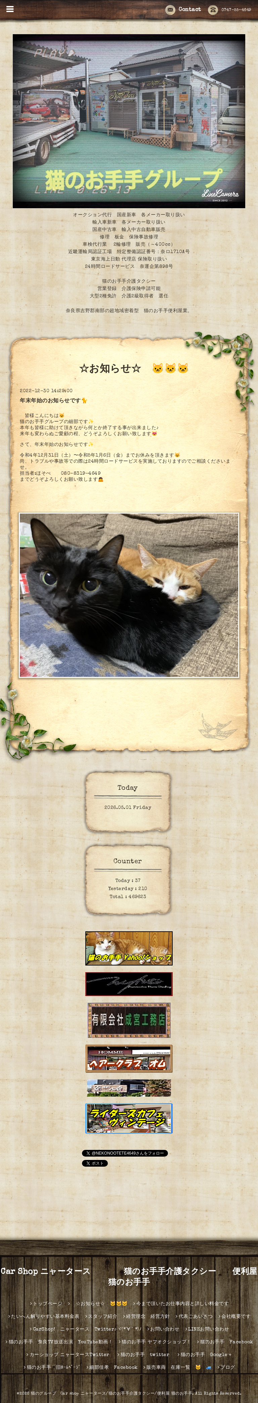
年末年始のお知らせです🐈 (54, 401)
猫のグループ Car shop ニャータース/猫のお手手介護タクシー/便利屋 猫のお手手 (111, 1394)
